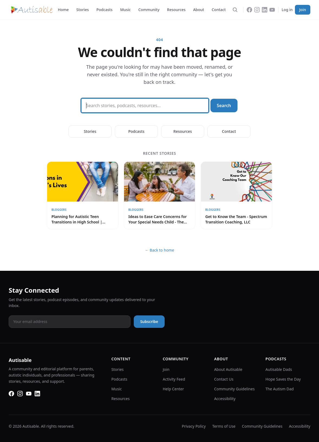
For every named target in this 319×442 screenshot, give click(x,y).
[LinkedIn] (264, 9)
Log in (287, 9)
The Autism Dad (279, 388)
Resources (176, 9)
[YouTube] (272, 9)
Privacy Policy (194, 426)
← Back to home (159, 250)
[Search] (235, 10)
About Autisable (228, 369)
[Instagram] (257, 9)
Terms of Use (224, 426)
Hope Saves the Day (283, 379)
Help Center (173, 388)
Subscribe (149, 321)
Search (224, 105)
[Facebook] (249, 9)
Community (149, 9)
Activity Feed (174, 379)
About (198, 9)
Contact (219, 9)
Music (125, 9)
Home (63, 9)
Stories (82, 9)
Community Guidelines (234, 388)
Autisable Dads (278, 369)
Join (302, 9)
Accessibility (225, 398)
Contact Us (223, 379)
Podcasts (104, 9)
